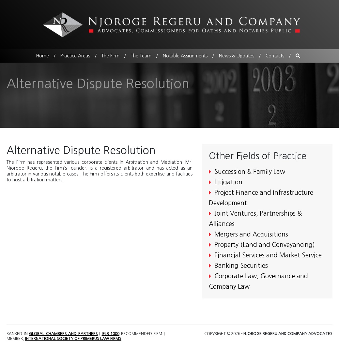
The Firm (110, 55)
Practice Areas (75, 55)
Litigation (225, 182)
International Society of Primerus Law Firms (72, 339)
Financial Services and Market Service (265, 255)
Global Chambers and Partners (63, 334)
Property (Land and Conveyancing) (262, 245)
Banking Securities (238, 266)
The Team (141, 55)
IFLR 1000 (110, 334)
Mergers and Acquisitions (248, 234)
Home (42, 55)
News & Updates (236, 55)
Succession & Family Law (247, 172)
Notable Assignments (185, 55)
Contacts (275, 55)
